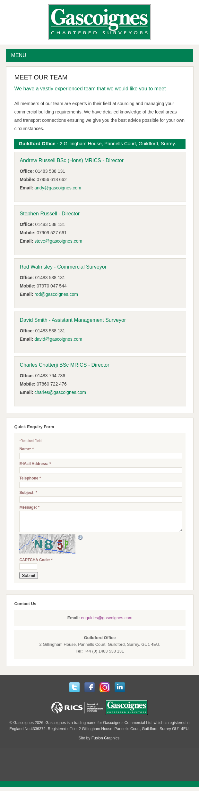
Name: (26, 449)
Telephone (30, 478)
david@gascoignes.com (58, 339)
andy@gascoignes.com (57, 187)
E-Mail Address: (35, 464)
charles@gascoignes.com (60, 392)
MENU (18, 55)
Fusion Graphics (105, 742)
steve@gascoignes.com (58, 241)
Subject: (28, 492)
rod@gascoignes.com (56, 294)
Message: (29, 507)
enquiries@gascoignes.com (106, 621)
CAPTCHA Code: (36, 564)
